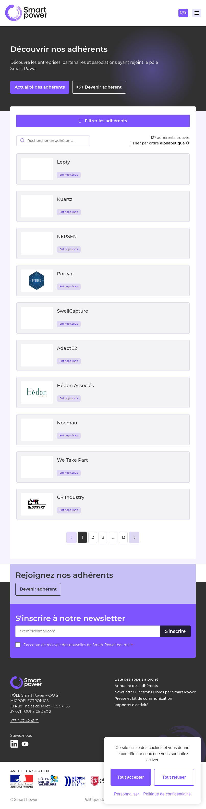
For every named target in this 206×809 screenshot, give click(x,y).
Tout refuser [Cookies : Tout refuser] (174, 777)
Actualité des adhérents (40, 87)
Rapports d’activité (131, 705)
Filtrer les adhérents (103, 120)
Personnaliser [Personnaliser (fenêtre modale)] (126, 794)
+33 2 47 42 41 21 (24, 721)
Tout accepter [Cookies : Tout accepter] (130, 777)
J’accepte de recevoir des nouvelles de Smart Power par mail (78, 645)
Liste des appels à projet (136, 679)
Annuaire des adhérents (136, 685)
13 (123, 537)
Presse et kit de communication (143, 698)
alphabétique (174, 143)
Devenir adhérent (99, 87)
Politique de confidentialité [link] (167, 794)
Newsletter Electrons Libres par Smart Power (155, 692)
